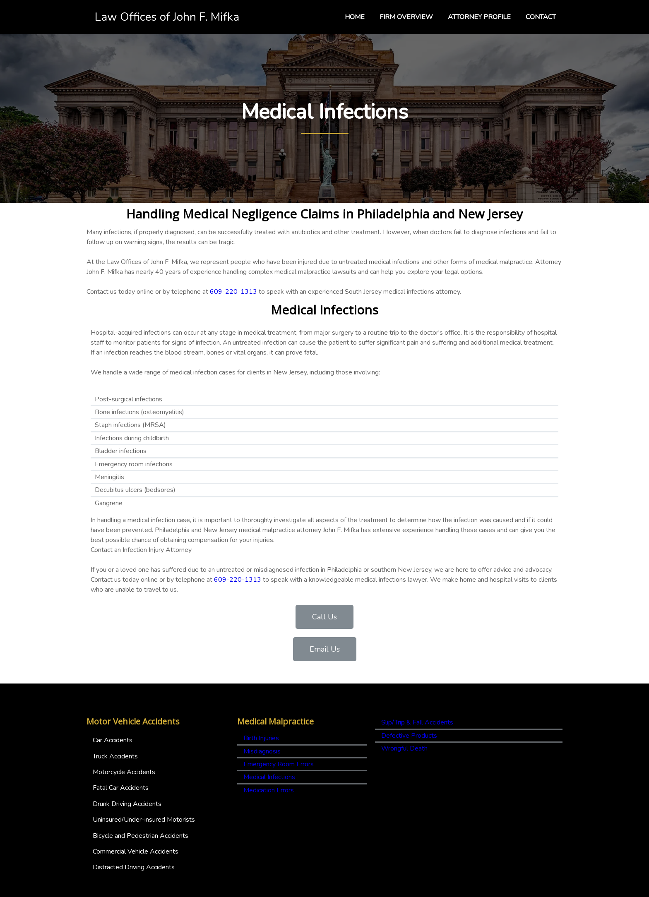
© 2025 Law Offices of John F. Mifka (324, 889)
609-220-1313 (233, 304)
